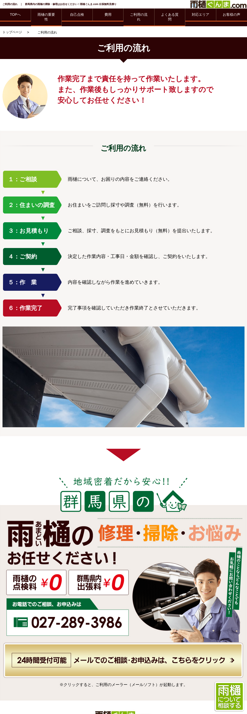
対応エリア (200, 14)
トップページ (12, 32)
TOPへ (15, 14)
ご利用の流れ (139, 16)
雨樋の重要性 (46, 16)
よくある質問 (169, 16)
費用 (108, 14)
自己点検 (77, 14)
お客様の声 (231, 14)
